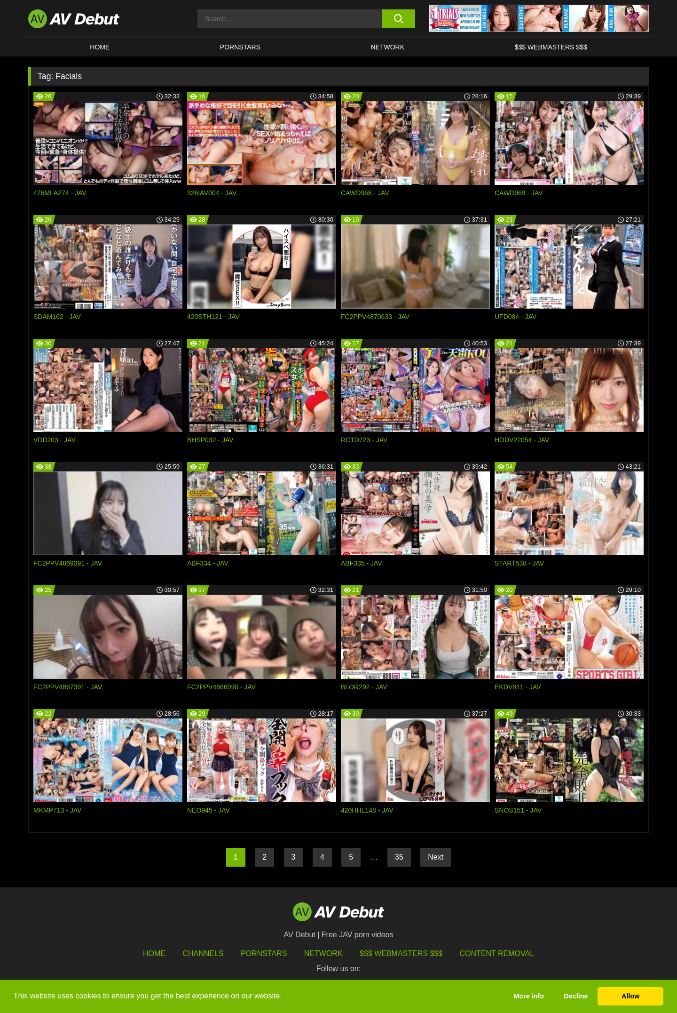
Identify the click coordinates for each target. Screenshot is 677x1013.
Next (435, 857)
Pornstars (240, 47)
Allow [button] (630, 996)
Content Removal (497, 953)
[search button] (398, 18)
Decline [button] (576, 996)
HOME (100, 47)
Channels (202, 953)
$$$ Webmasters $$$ (551, 47)
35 (399, 857)
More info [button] (528, 996)
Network (388, 47)
